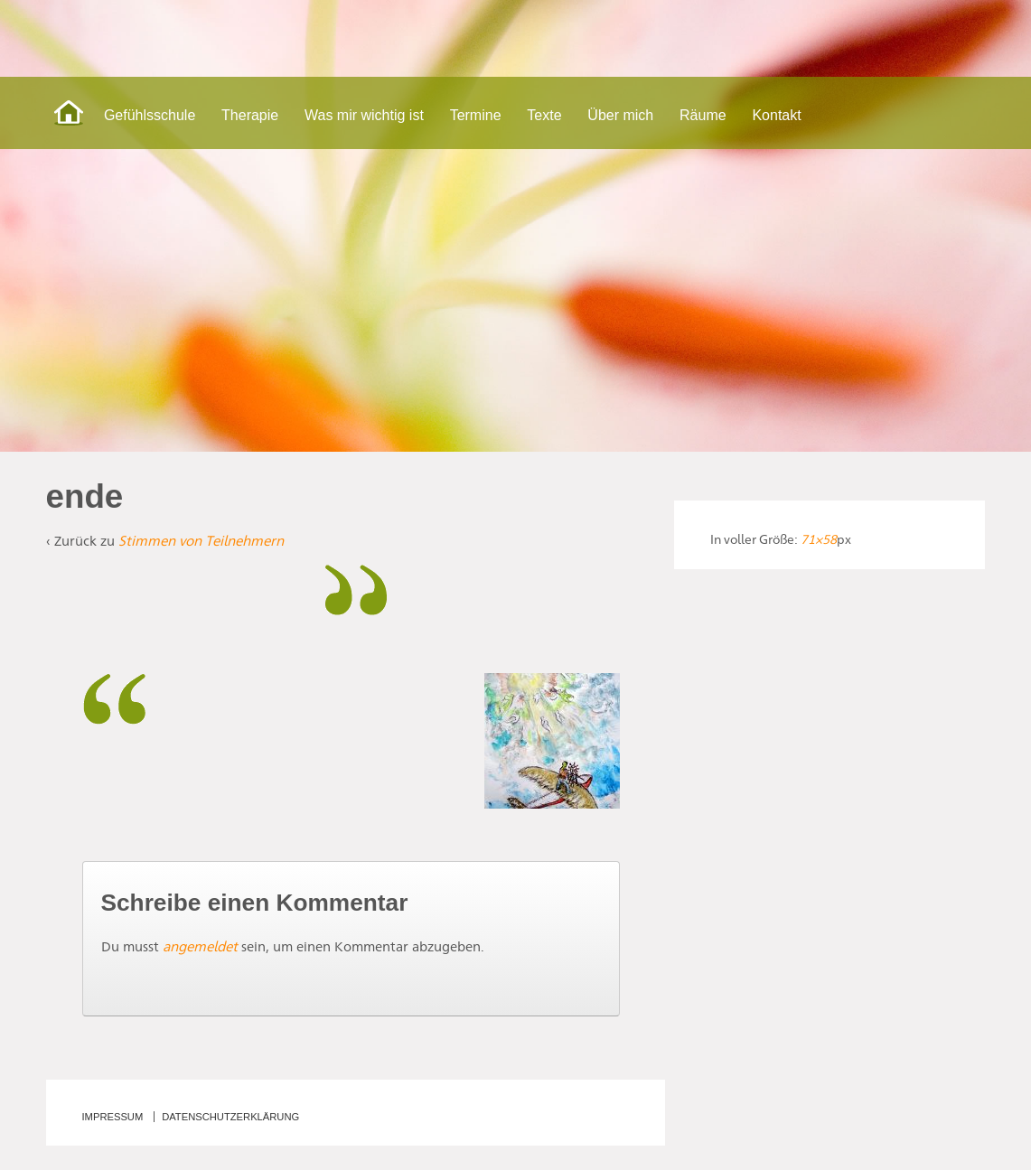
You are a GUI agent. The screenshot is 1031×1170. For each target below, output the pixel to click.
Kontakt (776, 115)
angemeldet (200, 946)
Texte (544, 115)
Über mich (620, 115)
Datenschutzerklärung (230, 1116)
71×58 (819, 539)
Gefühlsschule (149, 115)
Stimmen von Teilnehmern (201, 540)
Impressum (113, 1116)
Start (68, 113)
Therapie (249, 115)
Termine (475, 115)
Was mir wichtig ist (364, 115)
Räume (703, 115)
